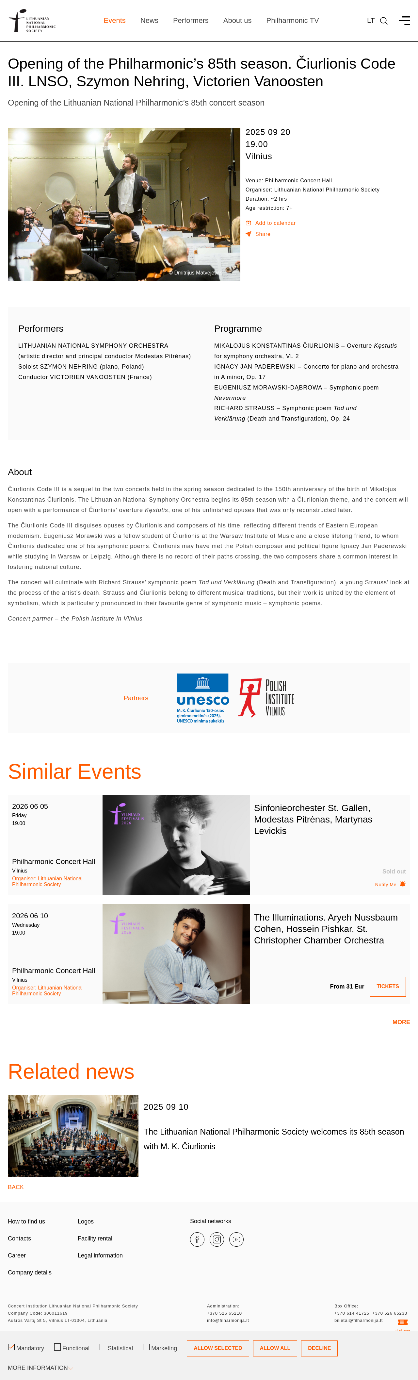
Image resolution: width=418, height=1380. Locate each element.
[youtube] (236, 1239)
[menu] (401, 20)
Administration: (223, 1305)
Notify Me (390, 884)
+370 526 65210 (224, 1312)
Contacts (19, 1238)
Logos (86, 1221)
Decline (319, 1348)
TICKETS (388, 986)
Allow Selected (218, 1348)
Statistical (116, 1348)
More (401, 1021)
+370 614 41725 (351, 1312)
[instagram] (217, 1239)
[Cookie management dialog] (209, 1355)
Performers (191, 20)
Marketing (160, 1348)
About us (237, 20)
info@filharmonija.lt (228, 1319)
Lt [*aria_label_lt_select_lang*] (371, 20)
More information (40, 1368)
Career (17, 1255)
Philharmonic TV (292, 20)
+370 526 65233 (389, 1312)
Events (115, 20)
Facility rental (95, 1238)
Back (16, 1186)
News (149, 20)
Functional (71, 1348)
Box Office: (346, 1305)
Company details (30, 1272)
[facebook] (197, 1239)
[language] (384, 21)
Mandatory (26, 1348)
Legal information (100, 1255)
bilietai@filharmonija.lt (358, 1319)
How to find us (26, 1221)
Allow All (275, 1348)
